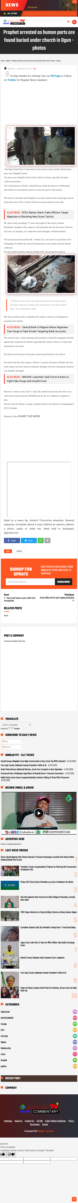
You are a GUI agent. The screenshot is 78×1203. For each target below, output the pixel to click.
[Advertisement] (41, 103)
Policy (71, 1121)
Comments (7, 747)
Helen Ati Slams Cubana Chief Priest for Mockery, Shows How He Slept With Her (49, 989)
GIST (2, 1030)
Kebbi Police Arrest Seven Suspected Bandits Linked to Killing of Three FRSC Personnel (35, 778)
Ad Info (40, 1121)
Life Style (4, 1036)
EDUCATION (5, 1012)
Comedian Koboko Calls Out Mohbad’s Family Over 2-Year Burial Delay (48, 928)
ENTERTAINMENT (7, 1018)
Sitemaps (8, 1121)
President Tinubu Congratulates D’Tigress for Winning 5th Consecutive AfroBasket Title (48, 868)
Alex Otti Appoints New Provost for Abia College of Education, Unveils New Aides (48, 898)
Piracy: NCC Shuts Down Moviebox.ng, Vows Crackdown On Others (47, 882)
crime (3, 1054)
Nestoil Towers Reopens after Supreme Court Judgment (42, 958)
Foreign (4, 1024)
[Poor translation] (11, 1154)
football (4, 1060)
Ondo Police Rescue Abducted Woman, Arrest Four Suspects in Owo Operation (31, 770)
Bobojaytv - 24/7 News (45, 1131)
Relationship (6, 1048)
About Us (18, 1121)
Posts (5, 741)
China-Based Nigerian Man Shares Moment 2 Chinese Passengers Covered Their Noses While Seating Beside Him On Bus (37, 858)
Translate (14, 728)
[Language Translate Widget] (16, 724)
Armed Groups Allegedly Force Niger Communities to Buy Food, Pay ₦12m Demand (33, 761)
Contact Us (29, 1121)
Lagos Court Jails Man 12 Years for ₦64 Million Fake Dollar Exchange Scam (48, 944)
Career (45, 1125)
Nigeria (19, 551)
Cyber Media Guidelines (55, 1121)
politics (4, 1066)
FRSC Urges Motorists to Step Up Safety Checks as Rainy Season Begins (49, 912)
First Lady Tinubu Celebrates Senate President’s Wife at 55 (23, 765)
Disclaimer (35, 1125)
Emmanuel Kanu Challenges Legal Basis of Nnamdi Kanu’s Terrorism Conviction (32, 774)
